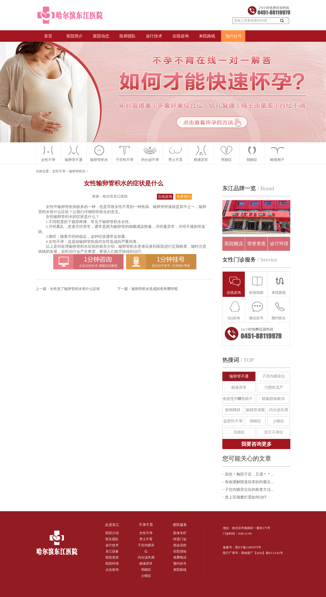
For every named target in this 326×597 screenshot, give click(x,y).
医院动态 (101, 36)
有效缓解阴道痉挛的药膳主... (249, 482)
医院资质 (112, 557)
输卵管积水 (77, 171)
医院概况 (234, 243)
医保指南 (256, 285)
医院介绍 (112, 533)
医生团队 (112, 539)
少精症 (278, 421)
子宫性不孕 (124, 160)
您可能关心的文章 (246, 458)
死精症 (226, 160)
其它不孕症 (273, 432)
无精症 (239, 432)
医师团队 (127, 36)
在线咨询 (180, 36)
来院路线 (207, 36)
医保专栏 (179, 533)
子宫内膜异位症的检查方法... (249, 490)
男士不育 (146, 539)
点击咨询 (112, 570)
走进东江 (112, 525)
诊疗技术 (154, 36)
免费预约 (183, 197)
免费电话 (179, 557)
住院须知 (179, 551)
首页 (48, 36)
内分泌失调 (278, 410)
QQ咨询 (234, 310)
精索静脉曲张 (273, 399)
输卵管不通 (239, 376)
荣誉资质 (256, 243)
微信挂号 (256, 310)
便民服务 (180, 525)
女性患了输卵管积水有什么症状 (75, 289)
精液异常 (201, 160)
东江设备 (112, 551)
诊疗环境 (279, 243)
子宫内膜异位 (273, 376)
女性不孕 (48, 160)
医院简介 (74, 36)
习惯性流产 (273, 387)
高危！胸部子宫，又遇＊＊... (249, 474)
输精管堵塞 (255, 410)
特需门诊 (179, 539)
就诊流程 (179, 545)
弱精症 (252, 160)
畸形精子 (277, 160)
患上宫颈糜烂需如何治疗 (246, 497)
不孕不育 (146, 525)
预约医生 (278, 310)
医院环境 (112, 563)
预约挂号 (233, 36)
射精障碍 (232, 410)
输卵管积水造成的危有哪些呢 (154, 289)
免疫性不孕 (228, 399)
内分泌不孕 (150, 160)
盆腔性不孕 (232, 421)
